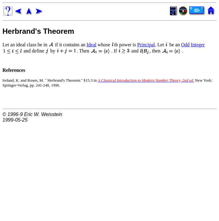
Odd (185, 44)
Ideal (91, 44)
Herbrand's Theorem (38, 31)
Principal (146, 44)
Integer (198, 44)
